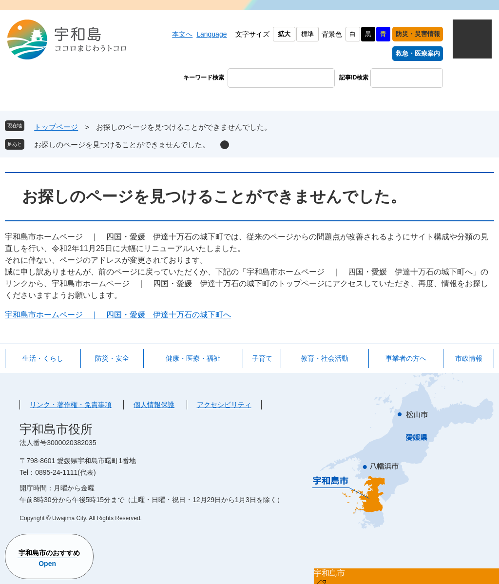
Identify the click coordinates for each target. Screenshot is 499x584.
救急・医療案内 (418, 53)
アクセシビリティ (224, 405)
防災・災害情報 (418, 34)
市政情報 (468, 358)
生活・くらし (42, 358)
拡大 (284, 34)
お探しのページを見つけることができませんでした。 (122, 144)
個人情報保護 (154, 405)
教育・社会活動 (324, 358)
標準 (307, 34)
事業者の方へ (405, 358)
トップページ (56, 127)
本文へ (182, 34)
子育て (262, 358)
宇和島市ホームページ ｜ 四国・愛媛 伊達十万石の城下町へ (118, 315)
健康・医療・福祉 (193, 358)
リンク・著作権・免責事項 (71, 405)
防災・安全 (112, 358)
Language (211, 34)
